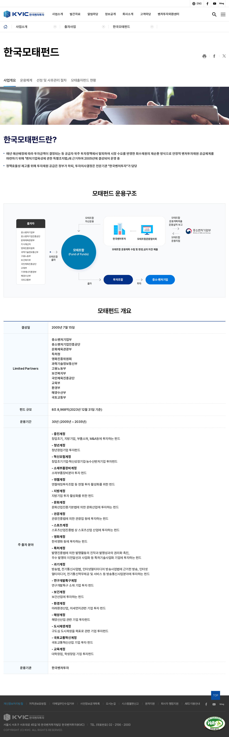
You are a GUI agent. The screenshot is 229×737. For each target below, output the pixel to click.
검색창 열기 (214, 14)
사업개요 (10, 80)
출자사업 (70, 27)
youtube (214, 3)
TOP (215, 695)
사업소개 (57, 14)
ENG (199, 3)
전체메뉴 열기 (223, 14)
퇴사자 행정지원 (170, 703)
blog (221, 3)
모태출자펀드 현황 (83, 80)
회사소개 (128, 14)
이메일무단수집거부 (63, 703)
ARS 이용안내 (192, 703)
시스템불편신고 (130, 703)
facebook (207, 3)
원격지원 (150, 703)
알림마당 (92, 14)
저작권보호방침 (37, 703)
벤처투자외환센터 (168, 14)
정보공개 (110, 14)
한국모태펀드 (121, 27)
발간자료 (75, 14)
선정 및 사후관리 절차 (51, 80)
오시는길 (111, 703)
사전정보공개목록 (90, 703)
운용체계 (26, 80)
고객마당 (145, 14)
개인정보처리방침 (13, 703)
